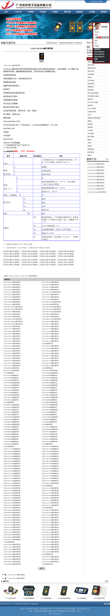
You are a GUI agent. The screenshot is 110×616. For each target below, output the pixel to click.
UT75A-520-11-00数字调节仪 (50, 341)
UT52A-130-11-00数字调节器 (50, 552)
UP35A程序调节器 (47, 485)
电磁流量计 (91, 87)
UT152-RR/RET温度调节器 (50, 402)
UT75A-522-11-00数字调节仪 (12, 304)
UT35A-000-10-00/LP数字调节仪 (13, 319)
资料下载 (67, 12)
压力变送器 (91, 80)
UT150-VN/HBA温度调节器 (12, 417)
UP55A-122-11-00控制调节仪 (50, 476)
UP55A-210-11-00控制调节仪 (12, 481)
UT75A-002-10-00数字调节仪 (12, 312)
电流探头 (90, 127)
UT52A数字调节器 (9, 542)
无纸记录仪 (91, 65)
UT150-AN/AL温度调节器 (49, 427)
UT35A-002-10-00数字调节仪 (50, 304)
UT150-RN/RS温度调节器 (49, 422)
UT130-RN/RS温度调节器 (11, 439)
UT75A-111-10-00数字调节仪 (50, 294)
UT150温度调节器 (47, 424)
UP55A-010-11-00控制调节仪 (12, 466)
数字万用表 (91, 136)
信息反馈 (79, 12)
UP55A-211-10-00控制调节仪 (12, 449)
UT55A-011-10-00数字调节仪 (12, 515)
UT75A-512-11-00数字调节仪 (12, 341)
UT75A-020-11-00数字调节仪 (50, 363)
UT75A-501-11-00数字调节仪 (50, 324)
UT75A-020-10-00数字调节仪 (12, 287)
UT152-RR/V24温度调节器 (49, 395)
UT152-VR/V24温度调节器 (49, 410)
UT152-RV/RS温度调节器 (49, 407)
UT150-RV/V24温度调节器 (49, 434)
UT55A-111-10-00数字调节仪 (50, 522)
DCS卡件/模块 (92, 108)
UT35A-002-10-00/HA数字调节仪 (51, 307)
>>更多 (106, 581)
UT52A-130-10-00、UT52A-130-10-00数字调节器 (23, 276)
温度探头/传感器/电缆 (94, 118)
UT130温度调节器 (47, 444)
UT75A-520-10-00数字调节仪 (50, 346)
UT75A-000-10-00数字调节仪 (12, 316)
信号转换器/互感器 (93, 96)
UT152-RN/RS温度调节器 (49, 400)
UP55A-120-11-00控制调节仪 (12, 476)
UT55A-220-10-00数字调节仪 (50, 525)
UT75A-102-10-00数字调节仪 (12, 282)
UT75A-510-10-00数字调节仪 (50, 348)
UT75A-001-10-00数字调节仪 (50, 321)
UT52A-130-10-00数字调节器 (12, 552)
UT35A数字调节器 (47, 564)
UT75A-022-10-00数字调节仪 (12, 289)
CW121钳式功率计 (10, 598)
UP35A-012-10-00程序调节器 (50, 490)
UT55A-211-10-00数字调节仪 (50, 517)
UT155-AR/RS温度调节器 (49, 387)
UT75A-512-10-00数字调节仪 (12, 351)
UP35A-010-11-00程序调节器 (12, 500)
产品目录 (43, 12)
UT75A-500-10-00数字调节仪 (50, 289)
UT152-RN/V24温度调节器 (11, 405)
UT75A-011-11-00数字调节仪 (12, 361)
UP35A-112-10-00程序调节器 (12, 490)
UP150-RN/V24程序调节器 (11, 368)
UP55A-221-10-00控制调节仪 (50, 449)
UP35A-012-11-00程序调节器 (12, 503)
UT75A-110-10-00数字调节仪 (12, 294)
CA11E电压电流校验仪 (81, 598)
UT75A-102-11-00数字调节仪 (12, 326)
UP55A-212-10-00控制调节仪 (12, 471)
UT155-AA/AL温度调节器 (49, 390)
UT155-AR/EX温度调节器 (11, 387)
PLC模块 (90, 130)
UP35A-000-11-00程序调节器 (50, 498)
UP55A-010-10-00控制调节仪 (50, 463)
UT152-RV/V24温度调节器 (49, 405)
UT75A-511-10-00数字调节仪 (12, 365)
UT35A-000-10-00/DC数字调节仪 (51, 309)
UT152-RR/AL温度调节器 (11, 414)
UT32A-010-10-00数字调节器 (50, 561)
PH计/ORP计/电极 (93, 102)
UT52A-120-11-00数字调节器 (12, 554)
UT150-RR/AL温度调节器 (11, 429)
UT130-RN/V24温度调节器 (49, 439)
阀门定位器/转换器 (93, 93)
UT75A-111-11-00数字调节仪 (12, 329)
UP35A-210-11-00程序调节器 (50, 505)
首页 (6, 12)
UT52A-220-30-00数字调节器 (50, 544)
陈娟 (95, 40)
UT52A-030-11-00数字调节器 (50, 532)
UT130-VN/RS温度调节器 (11, 441)
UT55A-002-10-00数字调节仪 (50, 510)
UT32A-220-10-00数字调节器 (12, 557)
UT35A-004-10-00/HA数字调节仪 (51, 302)
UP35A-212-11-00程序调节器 (50, 500)
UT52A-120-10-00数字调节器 (50, 549)
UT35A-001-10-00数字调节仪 (12, 314)
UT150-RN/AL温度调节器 (11, 427)
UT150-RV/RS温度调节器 (11, 434)
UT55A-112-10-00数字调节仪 (50, 515)
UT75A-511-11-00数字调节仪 (50, 338)
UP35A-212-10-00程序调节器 (12, 485)
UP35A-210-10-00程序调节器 (50, 495)
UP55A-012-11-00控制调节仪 (12, 473)
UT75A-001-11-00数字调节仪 (50, 356)
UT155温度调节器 (9, 373)
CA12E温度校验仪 (63, 598)
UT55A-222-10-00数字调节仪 (12, 527)
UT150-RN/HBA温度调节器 (12, 424)
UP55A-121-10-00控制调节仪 (50, 446)
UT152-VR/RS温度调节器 (49, 412)
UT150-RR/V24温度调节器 (11, 432)
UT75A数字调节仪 (47, 343)
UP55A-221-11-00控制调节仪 (50, 478)
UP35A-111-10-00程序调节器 (50, 488)
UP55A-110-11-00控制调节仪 (50, 481)
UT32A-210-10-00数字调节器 (50, 557)
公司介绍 (18, 12)
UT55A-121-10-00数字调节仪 (12, 530)
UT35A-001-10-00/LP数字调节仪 (51, 292)
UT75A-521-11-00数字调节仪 (12, 336)
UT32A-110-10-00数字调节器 (12, 559)
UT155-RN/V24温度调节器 (49, 380)
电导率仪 (90, 105)
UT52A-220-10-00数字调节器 (50, 542)
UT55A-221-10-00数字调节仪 (12, 525)
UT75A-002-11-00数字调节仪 (50, 365)
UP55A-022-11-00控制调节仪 (50, 466)
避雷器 (90, 121)
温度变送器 (91, 83)
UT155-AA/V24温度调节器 (11, 385)
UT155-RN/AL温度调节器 (49, 383)
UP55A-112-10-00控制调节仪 (12, 456)
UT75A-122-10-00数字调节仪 (50, 299)
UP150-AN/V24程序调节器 (49, 370)
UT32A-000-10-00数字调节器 (12, 564)
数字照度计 (91, 152)
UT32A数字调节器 (47, 554)
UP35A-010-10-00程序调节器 (12, 493)
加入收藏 (99, 1)
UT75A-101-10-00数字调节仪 (12, 292)
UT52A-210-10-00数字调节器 (50, 547)
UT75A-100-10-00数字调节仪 (12, 302)
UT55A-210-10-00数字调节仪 (12, 522)
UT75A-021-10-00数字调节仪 (50, 287)
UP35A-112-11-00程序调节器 (50, 503)
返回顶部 (107, 604)
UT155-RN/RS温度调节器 (11, 380)
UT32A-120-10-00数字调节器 (50, 559)
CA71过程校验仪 (99, 598)
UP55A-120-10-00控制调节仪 (50, 451)
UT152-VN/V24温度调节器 (11, 397)
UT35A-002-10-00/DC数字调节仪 (13, 309)
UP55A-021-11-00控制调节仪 (12, 483)
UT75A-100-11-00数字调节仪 (50, 351)
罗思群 (96, 46)
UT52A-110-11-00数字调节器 (12, 547)
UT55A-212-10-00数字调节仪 (12, 520)
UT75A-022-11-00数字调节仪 (50, 358)
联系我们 (104, 12)
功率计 (90, 143)
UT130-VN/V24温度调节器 (49, 441)
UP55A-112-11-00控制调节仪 (50, 473)
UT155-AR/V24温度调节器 (11, 390)
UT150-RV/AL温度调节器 (49, 432)
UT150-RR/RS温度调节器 (49, 419)
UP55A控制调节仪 (9, 446)
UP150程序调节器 (47, 368)
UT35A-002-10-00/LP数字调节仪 (13, 307)
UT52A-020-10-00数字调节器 (12, 537)
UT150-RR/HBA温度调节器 (50, 429)
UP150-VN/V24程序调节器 (11, 370)
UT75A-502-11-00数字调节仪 (50, 336)
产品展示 (55, 12)
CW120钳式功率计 (28, 598)
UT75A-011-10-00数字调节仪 (12, 285)
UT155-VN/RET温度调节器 (50, 385)
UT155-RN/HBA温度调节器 (50, 373)
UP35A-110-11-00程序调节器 (12, 505)
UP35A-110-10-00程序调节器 (12, 488)
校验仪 (90, 140)
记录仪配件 (91, 74)
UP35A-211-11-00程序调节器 (12, 508)
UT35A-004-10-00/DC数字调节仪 (51, 312)
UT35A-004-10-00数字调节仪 (50, 314)
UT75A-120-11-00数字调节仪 (12, 331)
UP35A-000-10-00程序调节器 (50, 483)
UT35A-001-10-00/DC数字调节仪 (13, 324)
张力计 (90, 115)
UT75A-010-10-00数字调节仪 (50, 282)
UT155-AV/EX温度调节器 (49, 392)
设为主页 (93, 1)
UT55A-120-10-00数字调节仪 (50, 530)
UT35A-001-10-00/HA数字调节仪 (13, 321)
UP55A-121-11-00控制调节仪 (12, 478)
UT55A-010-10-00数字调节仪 (50, 512)
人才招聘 (92, 12)
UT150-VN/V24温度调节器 (49, 436)
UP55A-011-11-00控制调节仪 (50, 471)
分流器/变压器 (92, 111)
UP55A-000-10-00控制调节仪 (50, 461)
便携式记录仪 (92, 68)
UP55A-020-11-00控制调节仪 (50, 468)
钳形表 (90, 146)
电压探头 (90, 124)
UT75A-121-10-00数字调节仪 (12, 299)
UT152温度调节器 (9, 402)
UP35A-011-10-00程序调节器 (12, 495)
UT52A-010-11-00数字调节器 (12, 539)
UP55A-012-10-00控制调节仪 (12, 459)
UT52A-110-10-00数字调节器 (12, 549)
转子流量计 (91, 133)
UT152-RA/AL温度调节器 (11, 410)
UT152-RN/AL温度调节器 (11, 400)
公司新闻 (30, 12)
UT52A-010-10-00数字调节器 (50, 534)
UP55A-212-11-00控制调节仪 (12, 468)
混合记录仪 (91, 71)
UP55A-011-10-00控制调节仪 (50, 459)
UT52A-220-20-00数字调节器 (12, 544)
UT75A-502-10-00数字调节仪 (12, 348)
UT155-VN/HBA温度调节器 (12, 383)
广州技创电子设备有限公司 (66, 43)
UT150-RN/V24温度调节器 (11, 422)
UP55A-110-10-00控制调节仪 (50, 456)
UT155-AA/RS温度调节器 (11, 375)
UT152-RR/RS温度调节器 (49, 414)
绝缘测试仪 (91, 149)
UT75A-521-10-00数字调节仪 (12, 353)
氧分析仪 (90, 99)
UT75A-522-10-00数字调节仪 (50, 353)
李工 (95, 43)
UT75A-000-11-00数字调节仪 (12, 356)
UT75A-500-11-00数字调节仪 (50, 334)
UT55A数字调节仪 (47, 508)
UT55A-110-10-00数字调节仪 (12, 532)
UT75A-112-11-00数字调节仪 (50, 329)
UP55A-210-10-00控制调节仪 (12, 461)
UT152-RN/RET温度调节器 (50, 397)
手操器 (90, 77)
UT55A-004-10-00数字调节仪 (12, 512)
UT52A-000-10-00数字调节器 (12, 534)
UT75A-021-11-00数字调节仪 (50, 361)
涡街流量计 (91, 90)
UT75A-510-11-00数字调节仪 (12, 338)
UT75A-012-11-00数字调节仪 (12, 363)
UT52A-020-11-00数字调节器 (50, 539)
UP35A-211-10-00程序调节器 (50, 493)
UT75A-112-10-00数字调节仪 (12, 297)
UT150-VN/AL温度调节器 (11, 419)
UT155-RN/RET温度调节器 (50, 378)
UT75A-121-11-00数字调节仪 (50, 331)
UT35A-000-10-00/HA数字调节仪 (51, 319)
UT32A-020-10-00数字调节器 (12, 561)
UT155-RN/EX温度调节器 (49, 375)
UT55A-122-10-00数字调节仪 (50, 527)
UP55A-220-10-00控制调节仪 (12, 451)
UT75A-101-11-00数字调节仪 (12, 334)
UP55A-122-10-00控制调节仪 (50, 454)
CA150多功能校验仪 (46, 598)
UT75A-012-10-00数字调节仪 (50, 285)
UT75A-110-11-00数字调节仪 (50, 326)
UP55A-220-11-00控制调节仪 (12, 463)
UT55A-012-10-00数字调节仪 (50, 520)
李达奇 (96, 32)
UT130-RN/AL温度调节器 (11, 444)
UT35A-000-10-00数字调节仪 (50, 316)
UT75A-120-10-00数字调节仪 (50, 297)
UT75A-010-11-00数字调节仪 (12, 358)
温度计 (90, 155)
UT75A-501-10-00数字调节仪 (12, 343)
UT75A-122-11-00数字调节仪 (12, 346)
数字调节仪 (79, 43)
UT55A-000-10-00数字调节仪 (12, 517)
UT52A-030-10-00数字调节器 (50, 537)
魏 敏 (96, 35)
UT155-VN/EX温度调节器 (11, 378)
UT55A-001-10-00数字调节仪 (12, 510)
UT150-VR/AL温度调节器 (11, 436)
